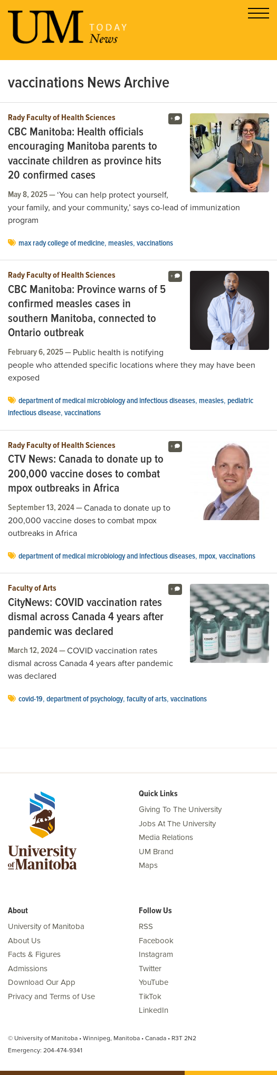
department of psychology (84, 699)
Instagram (156, 954)
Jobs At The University (177, 823)
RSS (146, 926)
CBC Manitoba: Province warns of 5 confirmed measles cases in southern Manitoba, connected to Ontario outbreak (87, 312)
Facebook (156, 940)
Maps (148, 865)
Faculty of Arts (32, 588)
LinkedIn (153, 1010)
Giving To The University (180, 809)
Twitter (150, 968)
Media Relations (166, 837)
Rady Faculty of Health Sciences (62, 118)
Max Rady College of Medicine (61, 243)
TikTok (150, 996)
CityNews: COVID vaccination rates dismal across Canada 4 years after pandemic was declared (86, 618)
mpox (207, 556)
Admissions (27, 968)
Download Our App (41, 982)
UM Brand (156, 851)
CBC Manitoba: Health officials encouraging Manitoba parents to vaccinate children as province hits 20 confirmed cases (84, 154)
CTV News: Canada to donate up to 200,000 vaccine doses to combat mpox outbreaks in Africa (86, 474)
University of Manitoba (46, 926)
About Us (24, 940)
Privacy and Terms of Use (51, 996)
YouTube (153, 982)
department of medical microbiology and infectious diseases (106, 401)
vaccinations (155, 243)
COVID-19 (30, 699)
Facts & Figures (34, 954)
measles (120, 243)
